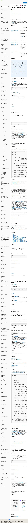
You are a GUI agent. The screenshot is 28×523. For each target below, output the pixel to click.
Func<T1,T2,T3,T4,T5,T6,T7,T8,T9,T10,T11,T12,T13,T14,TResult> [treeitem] (5, 242)
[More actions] (26, 5)
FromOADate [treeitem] (4, 139)
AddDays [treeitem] (4, 116)
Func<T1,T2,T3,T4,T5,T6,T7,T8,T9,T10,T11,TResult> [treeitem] (5, 235)
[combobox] (5, 6)
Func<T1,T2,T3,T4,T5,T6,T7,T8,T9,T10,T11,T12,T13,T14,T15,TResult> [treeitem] (5, 244)
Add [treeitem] (3, 115)
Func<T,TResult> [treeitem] (3, 218)
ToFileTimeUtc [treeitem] (4, 155)
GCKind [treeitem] (2, 252)
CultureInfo (14, 235)
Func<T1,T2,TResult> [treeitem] (3, 219)
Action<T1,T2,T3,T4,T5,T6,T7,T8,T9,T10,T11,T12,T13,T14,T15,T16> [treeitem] (5, 40)
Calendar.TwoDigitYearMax (15, 195)
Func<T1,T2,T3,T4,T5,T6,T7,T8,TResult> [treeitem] (5, 229)
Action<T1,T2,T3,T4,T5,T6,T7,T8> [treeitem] (5, 22)
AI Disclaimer (2, 521)
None (24, 339)
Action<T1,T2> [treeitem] (3, 14)
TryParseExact (25, 208)
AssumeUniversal (25, 363)
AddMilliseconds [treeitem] (4, 120)
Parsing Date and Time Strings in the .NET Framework (19, 237)
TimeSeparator (21, 229)
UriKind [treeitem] (2, 462)
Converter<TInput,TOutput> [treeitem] (4, 103)
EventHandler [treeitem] (2, 201)
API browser (16, 5)
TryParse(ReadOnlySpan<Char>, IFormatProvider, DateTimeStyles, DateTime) (14, 52)
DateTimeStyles (16, 336)
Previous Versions (6, 521)
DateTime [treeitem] (3, 108)
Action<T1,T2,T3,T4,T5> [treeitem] (4, 18)
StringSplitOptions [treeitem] (3, 404)
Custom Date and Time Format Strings (17, 239)
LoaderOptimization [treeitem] (3, 314)
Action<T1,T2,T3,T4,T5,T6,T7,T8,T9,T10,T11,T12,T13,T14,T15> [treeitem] (5, 38)
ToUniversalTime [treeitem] (4, 165)
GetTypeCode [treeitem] (4, 143)
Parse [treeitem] (3, 147)
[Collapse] (9, 5)
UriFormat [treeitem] (2, 458)
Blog (9, 521)
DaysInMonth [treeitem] (4, 131)
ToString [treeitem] (3, 164)
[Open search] (24, 1)
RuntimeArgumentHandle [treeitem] (4, 383)
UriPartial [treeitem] (2, 465)
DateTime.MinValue (20, 98)
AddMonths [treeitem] (4, 123)
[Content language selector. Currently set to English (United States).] (4, 519)
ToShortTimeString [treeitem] (5, 163)
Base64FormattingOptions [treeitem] (4, 73)
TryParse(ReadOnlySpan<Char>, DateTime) (16, 13)
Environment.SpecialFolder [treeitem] (4, 196)
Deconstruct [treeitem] (4, 132)
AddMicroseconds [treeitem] (5, 119)
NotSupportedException (14, 365)
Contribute (13, 521)
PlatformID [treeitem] (2, 367)
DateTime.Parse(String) (15, 182)
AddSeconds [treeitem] (4, 124)
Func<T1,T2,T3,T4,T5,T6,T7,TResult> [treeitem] (5, 227)
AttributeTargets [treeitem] (3, 69)
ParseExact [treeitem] (4, 148)
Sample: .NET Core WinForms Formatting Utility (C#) (19, 240)
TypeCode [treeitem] (2, 436)
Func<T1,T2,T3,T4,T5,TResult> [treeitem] (4, 223)
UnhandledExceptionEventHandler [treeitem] (5, 452)
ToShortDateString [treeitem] (5, 161)
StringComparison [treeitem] (3, 401)
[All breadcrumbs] (11, 5)
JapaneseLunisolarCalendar (20, 65)
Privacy (15, 521)
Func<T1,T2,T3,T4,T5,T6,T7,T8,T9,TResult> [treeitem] (5, 231)
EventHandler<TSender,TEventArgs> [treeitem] (5, 205)
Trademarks (5, 522)
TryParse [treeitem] (4, 168)
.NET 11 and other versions (15, 112)
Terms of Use (2, 522)
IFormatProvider (17, 263)
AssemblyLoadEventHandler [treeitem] (4, 65)
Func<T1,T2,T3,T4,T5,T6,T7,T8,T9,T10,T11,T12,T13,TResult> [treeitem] (5, 240)
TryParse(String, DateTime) (14, 183)
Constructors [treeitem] (3, 110)
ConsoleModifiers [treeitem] (3, 95)
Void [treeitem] (1, 483)
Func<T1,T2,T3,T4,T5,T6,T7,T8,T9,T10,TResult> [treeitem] (5, 233)
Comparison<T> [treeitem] (3, 86)
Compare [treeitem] (4, 128)
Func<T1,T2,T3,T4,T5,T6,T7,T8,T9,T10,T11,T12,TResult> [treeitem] (5, 238)
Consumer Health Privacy (20, 521)
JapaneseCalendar (13, 65)
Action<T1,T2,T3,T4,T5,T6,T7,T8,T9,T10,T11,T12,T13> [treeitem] (5, 33)
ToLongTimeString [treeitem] (5, 159)
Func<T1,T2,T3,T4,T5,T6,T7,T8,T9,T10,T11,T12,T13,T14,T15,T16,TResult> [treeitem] (5, 247)
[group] (19, 89)
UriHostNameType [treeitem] (3, 461)
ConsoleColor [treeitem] (2, 91)
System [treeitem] (2, 9)
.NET (13, 5)
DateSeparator (16, 229)
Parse (13, 234)
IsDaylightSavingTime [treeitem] (5, 144)
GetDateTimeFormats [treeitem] (5, 140)
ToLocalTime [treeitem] (4, 156)
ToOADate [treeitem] (4, 160)
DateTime (12, 22)
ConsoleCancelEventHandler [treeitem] (4, 90)
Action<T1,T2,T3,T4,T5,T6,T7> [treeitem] (4, 21)
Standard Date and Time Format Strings (18, 238)
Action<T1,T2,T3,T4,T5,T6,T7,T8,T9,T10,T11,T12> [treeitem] (5, 31)
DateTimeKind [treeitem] (3, 174)
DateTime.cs (15, 81)
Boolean (12, 106)
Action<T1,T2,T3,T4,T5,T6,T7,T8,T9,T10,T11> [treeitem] (5, 29)
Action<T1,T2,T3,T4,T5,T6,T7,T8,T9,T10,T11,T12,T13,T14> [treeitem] (5, 35)
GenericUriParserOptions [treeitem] (4, 257)
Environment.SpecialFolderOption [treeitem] (5, 197)
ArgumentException (13, 358)
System (14, 18)
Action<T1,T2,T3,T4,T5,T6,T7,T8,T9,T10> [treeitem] (5, 26)
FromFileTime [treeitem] (4, 136)
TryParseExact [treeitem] (4, 169)
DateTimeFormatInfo (14, 226)
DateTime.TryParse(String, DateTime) (19, 149)
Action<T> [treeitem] (2, 13)
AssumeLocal (19, 363)
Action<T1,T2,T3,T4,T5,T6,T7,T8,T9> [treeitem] (5, 24)
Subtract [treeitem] (4, 151)
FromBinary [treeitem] (4, 135)
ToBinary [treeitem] (4, 152)
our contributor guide (14, 506)
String (13, 293)
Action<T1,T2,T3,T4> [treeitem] (3, 17)
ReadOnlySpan (14, 92)
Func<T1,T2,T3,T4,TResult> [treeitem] (4, 222)
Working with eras (13, 75)
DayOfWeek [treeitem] (2, 177)
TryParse (14, 228)
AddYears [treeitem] (4, 127)
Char (17, 92)
